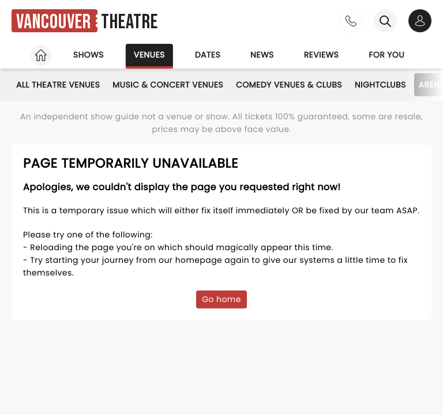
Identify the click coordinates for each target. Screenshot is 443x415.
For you (386, 55)
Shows (88, 55)
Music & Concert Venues (167, 84)
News (262, 55)
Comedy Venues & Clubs (289, 84)
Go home (221, 299)
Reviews (321, 55)
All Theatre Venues (58, 84)
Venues (149, 55)
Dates (207, 55)
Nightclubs (380, 84)
